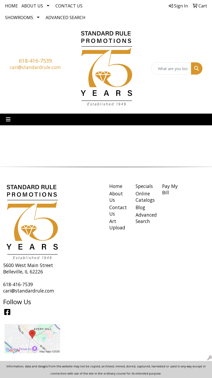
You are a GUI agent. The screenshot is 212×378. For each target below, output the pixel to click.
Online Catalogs (145, 196)
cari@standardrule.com (35, 67)
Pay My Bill (170, 189)
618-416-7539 (35, 60)
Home (11, 6)
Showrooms (19, 17)
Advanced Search (65, 17)
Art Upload (117, 224)
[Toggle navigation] (8, 119)
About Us (32, 6)
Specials (144, 186)
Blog (140, 207)
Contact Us (69, 6)
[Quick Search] (171, 68)
